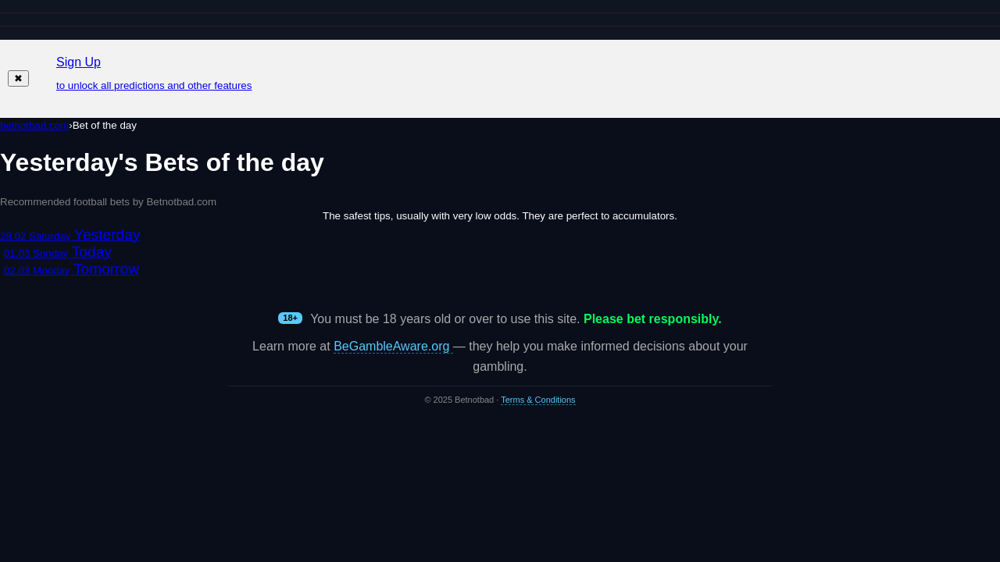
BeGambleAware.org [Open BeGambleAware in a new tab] (393, 346)
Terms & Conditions (538, 399)
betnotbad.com (34, 125)
